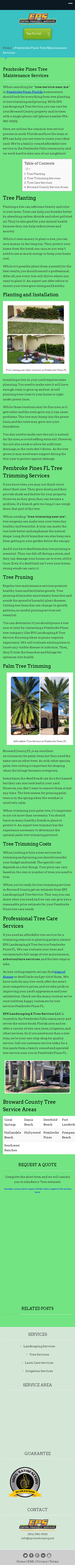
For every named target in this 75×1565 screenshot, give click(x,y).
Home (7, 48)
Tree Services (39, 1354)
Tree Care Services (39, 182)
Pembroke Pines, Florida (25, 92)
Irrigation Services (39, 1371)
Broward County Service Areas (47, 187)
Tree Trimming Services (43, 178)
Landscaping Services (39, 1346)
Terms (54, 1561)
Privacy (42, 1561)
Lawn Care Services (39, 1363)
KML (31, 1561)
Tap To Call (38, 34)
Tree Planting (36, 173)
